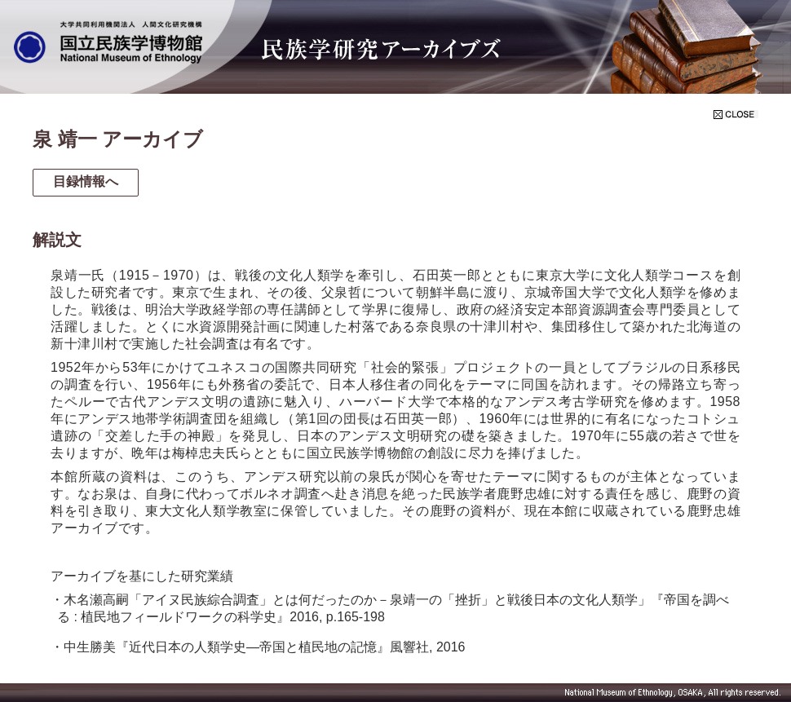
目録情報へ (85, 181)
